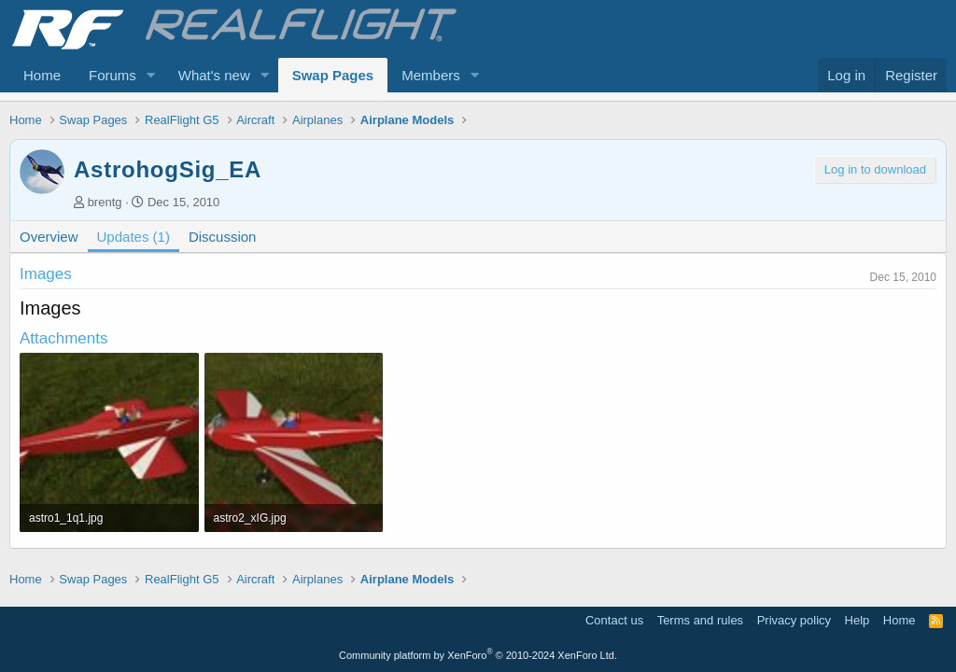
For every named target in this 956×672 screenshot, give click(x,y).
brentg (105, 202)
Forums (112, 75)
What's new (214, 75)
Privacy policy (794, 620)
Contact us (614, 620)
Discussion (223, 237)
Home (42, 75)
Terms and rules (700, 620)
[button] (151, 75)
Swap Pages (333, 75)
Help (857, 620)
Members (430, 75)
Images (46, 274)
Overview (49, 237)
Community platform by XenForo (478, 655)
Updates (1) (133, 237)
